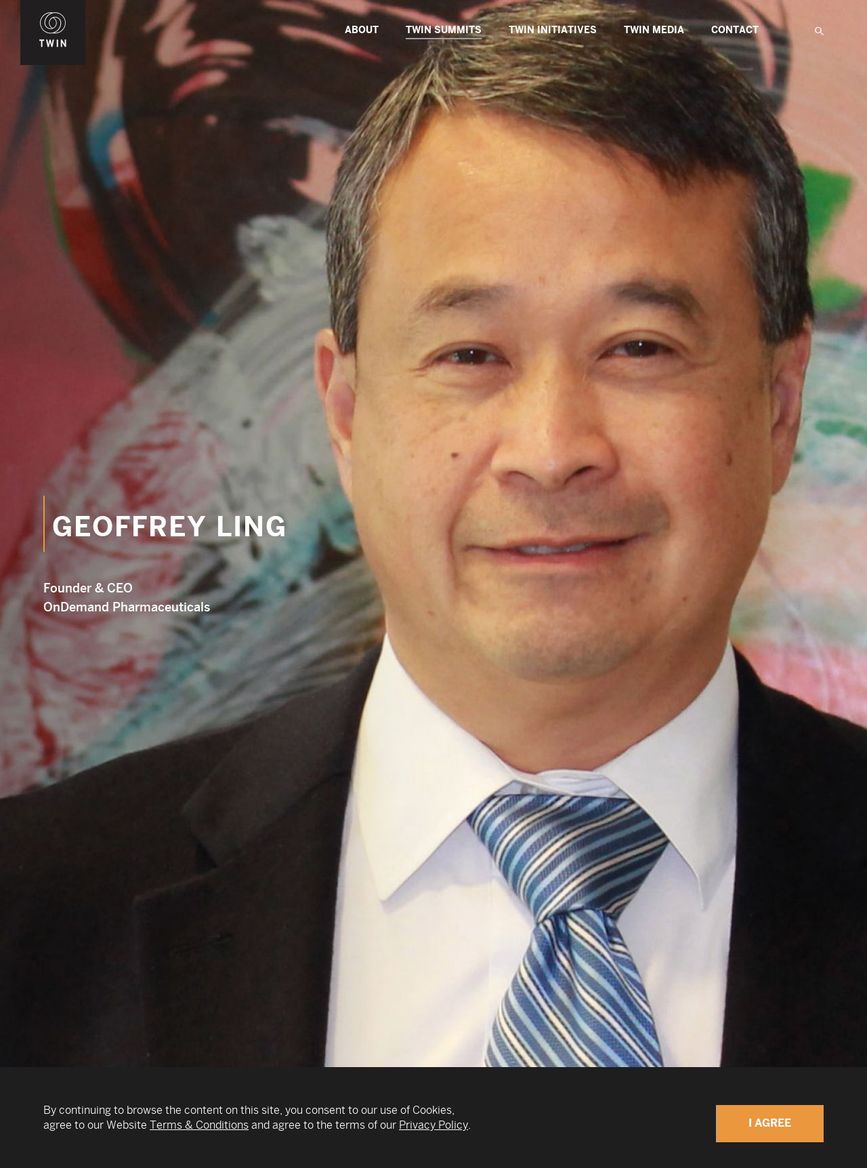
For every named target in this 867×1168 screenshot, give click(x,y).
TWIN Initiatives (553, 30)
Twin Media (654, 30)
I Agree (769, 1123)
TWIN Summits (444, 31)
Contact (735, 30)
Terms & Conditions (199, 1125)
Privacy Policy (433, 1125)
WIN (53, 7)
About (362, 30)
